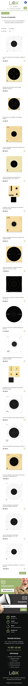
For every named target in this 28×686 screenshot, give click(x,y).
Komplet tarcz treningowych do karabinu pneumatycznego (13, 388)
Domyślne (12, 28)
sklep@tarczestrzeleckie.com (14, 650)
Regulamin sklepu (14, 658)
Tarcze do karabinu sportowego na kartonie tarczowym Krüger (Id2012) (13, 475)
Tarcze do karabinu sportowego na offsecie (14, 446)
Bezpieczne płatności (14, 663)
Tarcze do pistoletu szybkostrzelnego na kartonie (13, 328)
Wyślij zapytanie (7, 590)
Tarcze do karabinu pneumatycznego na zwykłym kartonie (13, 358)
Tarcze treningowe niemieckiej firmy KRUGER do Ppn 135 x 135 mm (12, 178)
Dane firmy (15, 661)
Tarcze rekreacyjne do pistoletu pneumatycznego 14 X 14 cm (10, 535)
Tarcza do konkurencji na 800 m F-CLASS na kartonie (14, 565)
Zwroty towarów (14, 667)
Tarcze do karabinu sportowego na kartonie (13, 417)
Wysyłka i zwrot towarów (14, 656)
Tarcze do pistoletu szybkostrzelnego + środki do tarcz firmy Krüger (13, 268)
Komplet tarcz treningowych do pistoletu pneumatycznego (13, 208)
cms (12, 683)
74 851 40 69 (14, 647)
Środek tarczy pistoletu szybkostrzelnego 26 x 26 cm (13, 298)
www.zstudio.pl (18, 683)
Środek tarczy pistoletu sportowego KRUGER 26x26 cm (12, 88)
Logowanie (15, 6)
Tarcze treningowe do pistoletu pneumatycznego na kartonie (11, 505)
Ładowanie (22, 573)
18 (10, 31)
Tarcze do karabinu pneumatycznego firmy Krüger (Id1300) (13, 238)
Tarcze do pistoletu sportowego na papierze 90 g (14, 58)
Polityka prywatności (14, 665)
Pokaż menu (5, 13)
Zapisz (23, 609)
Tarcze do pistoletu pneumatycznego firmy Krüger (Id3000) (13, 148)
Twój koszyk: (15, 9)
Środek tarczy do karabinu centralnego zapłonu (12, 118)
